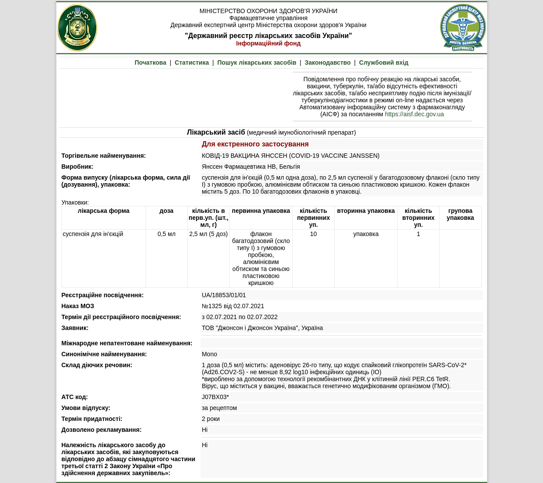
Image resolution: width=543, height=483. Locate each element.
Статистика (192, 62)
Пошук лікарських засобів (256, 62)
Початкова (150, 62)
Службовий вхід (383, 62)
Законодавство (328, 62)
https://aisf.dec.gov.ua (414, 114)
